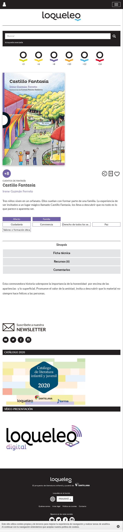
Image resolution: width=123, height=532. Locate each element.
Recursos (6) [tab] (62, 261)
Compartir (104, 173)
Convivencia (46, 224)
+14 (100, 58)
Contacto (82, 506)
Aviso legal (56, 506)
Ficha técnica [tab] (61, 253)
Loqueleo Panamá (61, 16)
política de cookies (70, 527)
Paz (106, 224)
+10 (69, 58)
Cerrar (118, 526)
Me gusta (117, 174)
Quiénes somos (44, 506)
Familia (46, 219)
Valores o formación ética (16, 230)
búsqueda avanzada (14, 42)
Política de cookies (70, 506)
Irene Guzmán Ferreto (18, 191)
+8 (54, 58)
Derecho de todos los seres (77, 224)
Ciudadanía (17, 224)
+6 (39, 58)
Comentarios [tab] (61, 269)
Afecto (16, 219)
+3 (23, 58)
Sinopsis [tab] (61, 244)
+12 (84, 58)
